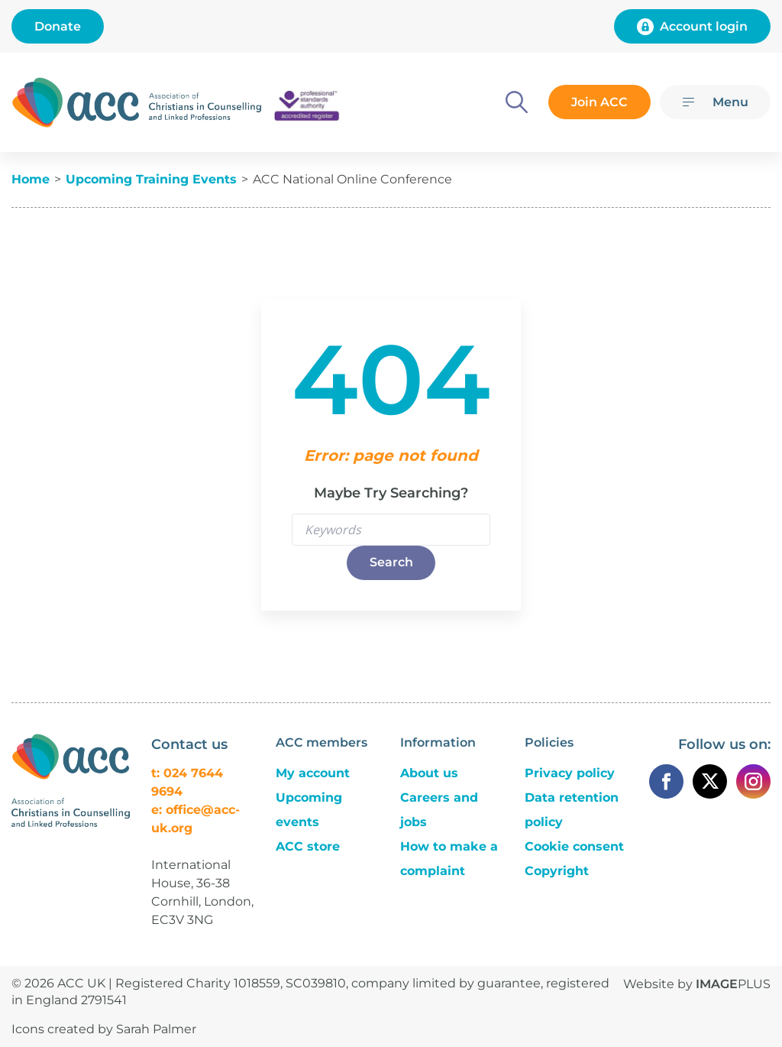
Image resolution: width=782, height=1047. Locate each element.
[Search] (515, 102)
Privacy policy (570, 773)
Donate (57, 26)
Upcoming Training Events (151, 179)
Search (391, 562)
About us (429, 773)
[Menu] (715, 102)
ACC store (308, 846)
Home (30, 179)
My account (313, 773)
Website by (697, 984)
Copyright (557, 871)
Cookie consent (574, 846)
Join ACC (598, 102)
